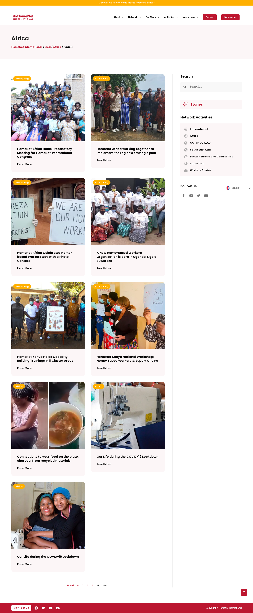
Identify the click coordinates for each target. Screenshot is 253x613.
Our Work (152, 17)
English (233, 188)
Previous (73, 585)
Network (134, 17)
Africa (57, 47)
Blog (48, 47)
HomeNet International (26, 47)
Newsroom (190, 17)
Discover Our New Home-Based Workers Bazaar (126, 2)
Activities (171, 17)
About (119, 17)
